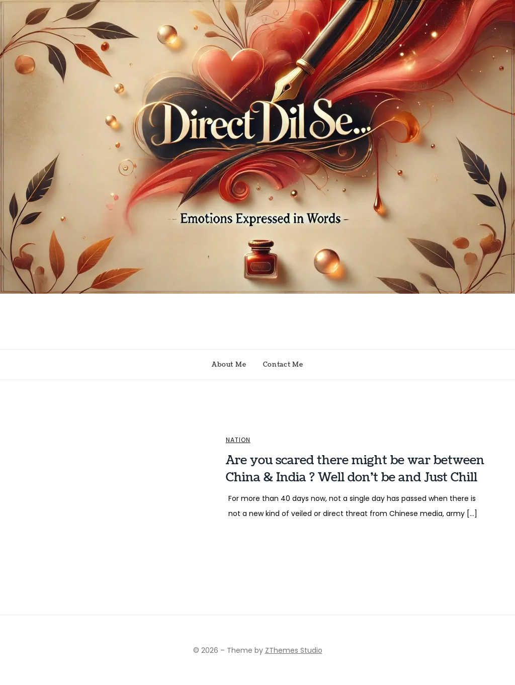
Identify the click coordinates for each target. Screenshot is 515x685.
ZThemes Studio (293, 650)
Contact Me (283, 364)
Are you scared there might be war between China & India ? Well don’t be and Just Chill (355, 469)
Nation (238, 440)
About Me (229, 364)
